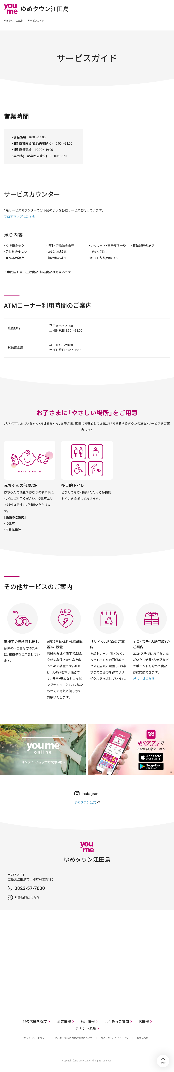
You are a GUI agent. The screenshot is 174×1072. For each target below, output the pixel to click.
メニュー (167, 8)
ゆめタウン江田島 (13, 20)
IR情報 (144, 1021)
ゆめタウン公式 (85, 802)
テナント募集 (85, 1028)
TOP (163, 1061)
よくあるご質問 (116, 1021)
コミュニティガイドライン (114, 1038)
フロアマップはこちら (19, 217)
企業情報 (64, 1021)
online (155, 8)
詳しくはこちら (144, 679)
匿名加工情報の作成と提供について (73, 1038)
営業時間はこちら (27, 898)
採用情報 (88, 1021)
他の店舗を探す (35, 1021)
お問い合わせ (144, 1038)
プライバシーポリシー (35, 1038)
